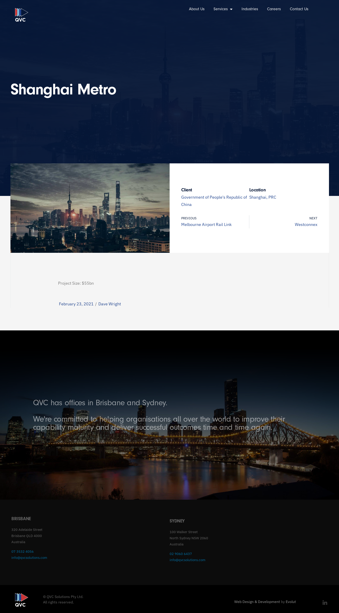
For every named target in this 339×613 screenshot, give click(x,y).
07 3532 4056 (22, 551)
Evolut (291, 601)
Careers (274, 9)
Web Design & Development (257, 601)
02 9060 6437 (181, 554)
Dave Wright (109, 303)
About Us (196, 9)
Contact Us (299, 9)
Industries (250, 9)
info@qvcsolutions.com (29, 557)
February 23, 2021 (76, 303)
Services (223, 9)
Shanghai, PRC (262, 197)
